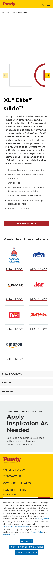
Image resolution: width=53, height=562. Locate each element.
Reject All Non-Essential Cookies (26, 546)
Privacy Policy (42, 518)
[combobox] (28, 4)
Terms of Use (9, 534)
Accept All (26, 541)
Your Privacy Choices (26, 552)
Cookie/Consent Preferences (16, 526)
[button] (49, 4)
